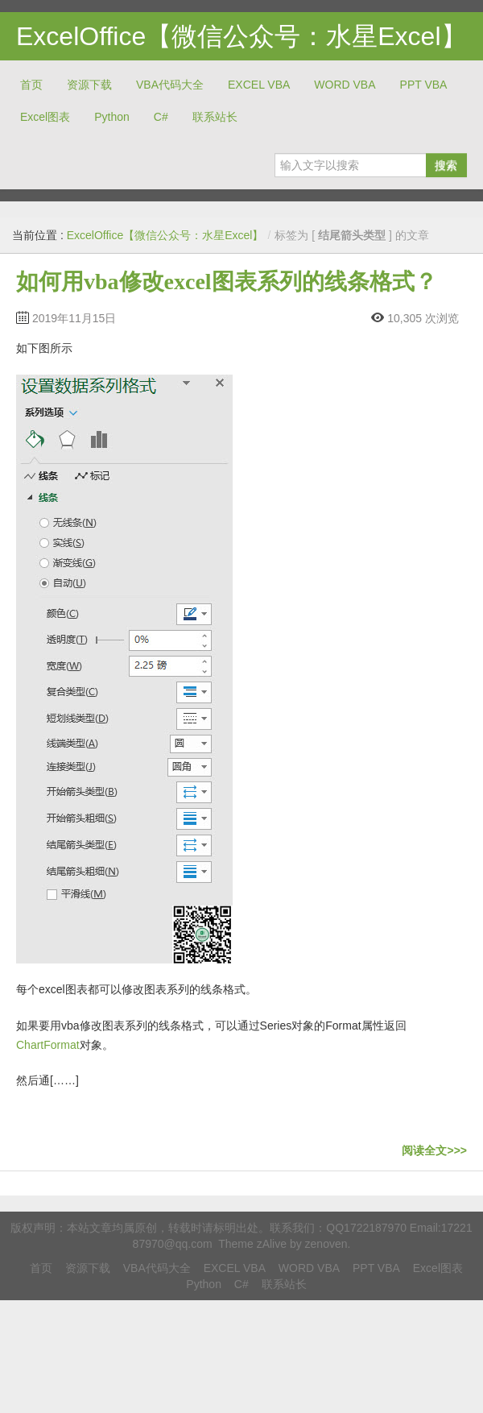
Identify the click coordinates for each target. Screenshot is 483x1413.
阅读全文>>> (434, 1150)
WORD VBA (344, 84)
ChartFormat (48, 1044)
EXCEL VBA (259, 84)
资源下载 (89, 84)
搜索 (446, 165)
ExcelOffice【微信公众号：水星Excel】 (241, 36)
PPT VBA (424, 84)
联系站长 (214, 116)
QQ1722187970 (366, 1227)
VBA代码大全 (170, 84)
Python (112, 116)
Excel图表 (45, 116)
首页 (31, 84)
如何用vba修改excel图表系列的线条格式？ (226, 281)
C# (161, 116)
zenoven (326, 1243)
